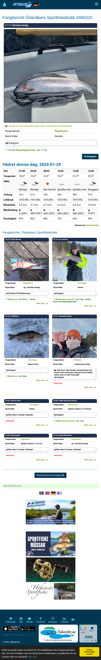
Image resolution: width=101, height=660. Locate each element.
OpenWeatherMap (92, 225)
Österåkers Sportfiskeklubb (59, 126)
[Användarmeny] (4, 4)
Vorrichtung (82, 283)
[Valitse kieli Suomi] (59, 493)
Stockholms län (16, 126)
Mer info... (33, 656)
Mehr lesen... (42, 303)
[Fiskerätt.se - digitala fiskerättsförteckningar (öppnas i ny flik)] (58, 633)
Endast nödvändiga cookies (89, 651)
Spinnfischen (28, 283)
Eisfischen (77, 360)
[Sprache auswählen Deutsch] (54, 493)
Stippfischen (61, 131)
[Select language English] (48, 493)
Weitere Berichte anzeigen (50, 475)
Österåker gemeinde (34, 126)
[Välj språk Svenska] (42, 493)
